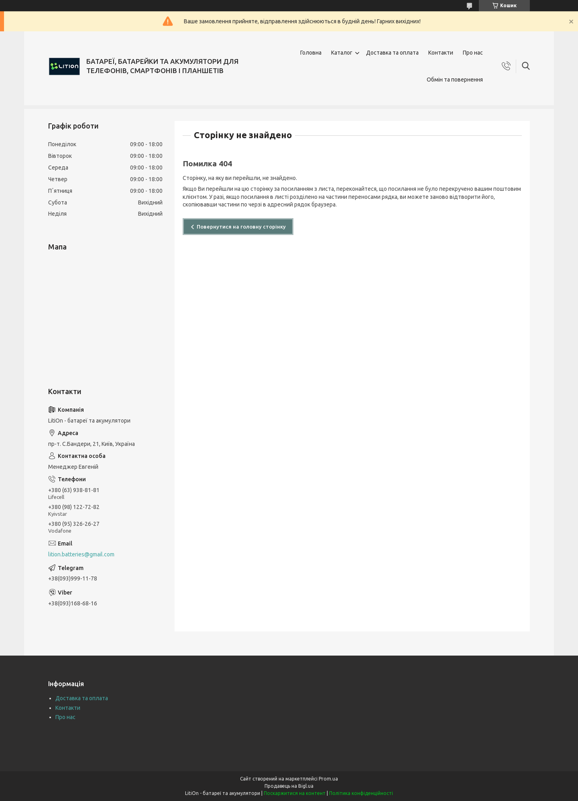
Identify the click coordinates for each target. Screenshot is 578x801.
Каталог (341, 52)
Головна (311, 52)
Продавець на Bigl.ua (289, 786)
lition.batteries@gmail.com (81, 554)
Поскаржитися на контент (295, 793)
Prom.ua (328, 778)
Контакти (440, 52)
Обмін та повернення (455, 79)
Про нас (473, 52)
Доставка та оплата (392, 52)
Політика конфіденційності (361, 793)
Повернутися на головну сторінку (241, 226)
